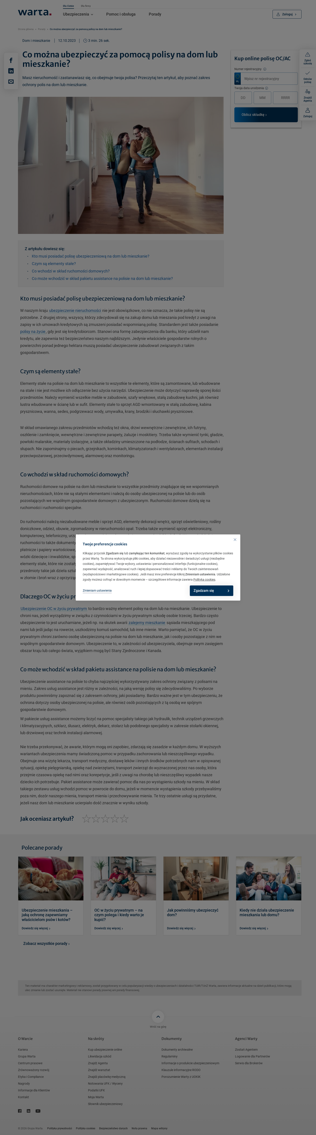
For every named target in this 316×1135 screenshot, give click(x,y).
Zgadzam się (210, 591)
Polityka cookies (204, 579)
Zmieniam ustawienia (97, 590)
